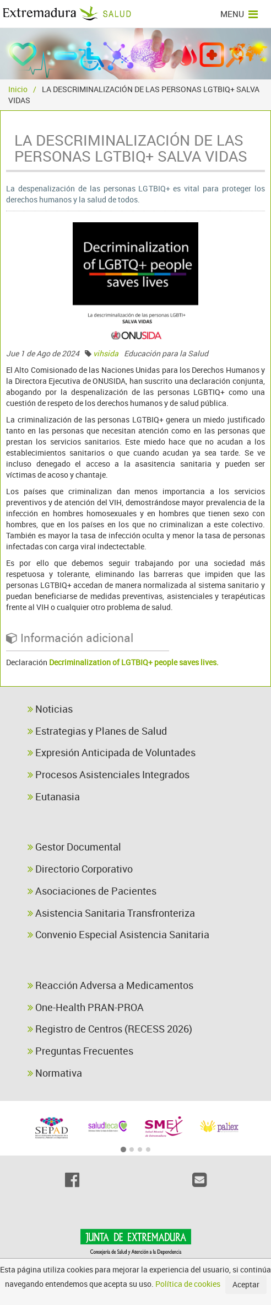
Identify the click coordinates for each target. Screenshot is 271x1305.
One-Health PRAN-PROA (86, 1007)
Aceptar (245, 1284)
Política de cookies (187, 1284)
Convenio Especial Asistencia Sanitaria (118, 934)
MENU (239, 13)
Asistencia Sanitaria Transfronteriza (111, 912)
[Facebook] (72, 1180)
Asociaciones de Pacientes (92, 890)
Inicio (18, 89)
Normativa (55, 1072)
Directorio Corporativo (80, 868)
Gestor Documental (74, 846)
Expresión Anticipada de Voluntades (112, 752)
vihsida (105, 353)
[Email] (199, 1180)
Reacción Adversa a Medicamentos (110, 985)
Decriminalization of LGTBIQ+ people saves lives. (134, 662)
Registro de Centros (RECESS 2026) (110, 1028)
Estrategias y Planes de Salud (97, 730)
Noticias (50, 708)
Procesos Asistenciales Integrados (108, 774)
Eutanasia (54, 796)
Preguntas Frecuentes (80, 1050)
